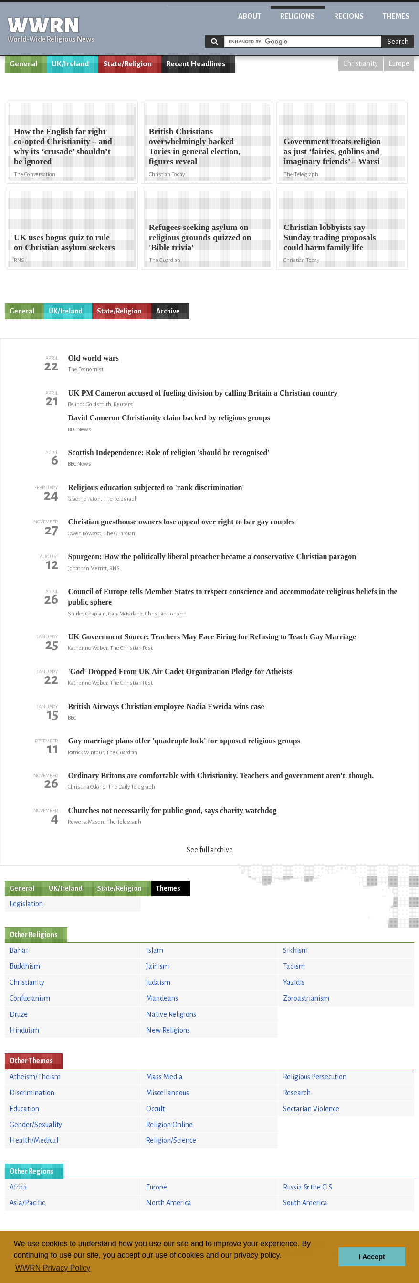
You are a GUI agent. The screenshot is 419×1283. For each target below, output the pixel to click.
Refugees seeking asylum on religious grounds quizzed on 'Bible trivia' (200, 237)
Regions (349, 16)
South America (305, 1203)
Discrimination (32, 1092)
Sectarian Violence (311, 1109)
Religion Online (169, 1124)
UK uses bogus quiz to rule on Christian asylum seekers (64, 242)
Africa (18, 1187)
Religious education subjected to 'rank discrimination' (156, 487)
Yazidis (293, 982)
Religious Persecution (314, 1077)
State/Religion (127, 64)
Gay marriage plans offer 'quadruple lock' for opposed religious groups (184, 741)
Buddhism (25, 966)
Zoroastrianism (306, 998)
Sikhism (295, 950)
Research (297, 1092)
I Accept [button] (371, 1257)
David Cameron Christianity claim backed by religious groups (169, 418)
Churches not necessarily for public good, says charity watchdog (172, 810)
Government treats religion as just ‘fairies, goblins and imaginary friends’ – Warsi (332, 151)
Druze (19, 1014)
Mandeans (162, 998)
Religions (297, 16)
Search (398, 41)
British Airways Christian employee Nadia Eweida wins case (166, 706)
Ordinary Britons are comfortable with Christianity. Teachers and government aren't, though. (221, 776)
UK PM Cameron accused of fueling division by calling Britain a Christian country (202, 393)
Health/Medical (34, 1140)
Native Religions (171, 1014)
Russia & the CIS (307, 1187)
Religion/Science (171, 1140)
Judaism (158, 982)
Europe (398, 63)
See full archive (210, 850)
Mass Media (164, 1077)
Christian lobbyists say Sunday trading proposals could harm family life (329, 237)
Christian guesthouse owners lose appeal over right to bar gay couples (181, 522)
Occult (155, 1109)
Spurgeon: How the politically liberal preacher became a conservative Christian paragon (212, 557)
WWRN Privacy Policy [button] (52, 1268)
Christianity (360, 63)
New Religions (168, 1030)
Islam (154, 950)
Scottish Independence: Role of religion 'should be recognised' (168, 453)
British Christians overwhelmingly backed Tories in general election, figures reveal (195, 146)
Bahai (19, 950)
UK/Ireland (70, 64)
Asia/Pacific (27, 1203)
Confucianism (30, 998)
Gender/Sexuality (36, 1124)
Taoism (294, 966)
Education (24, 1109)
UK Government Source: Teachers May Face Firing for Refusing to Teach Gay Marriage (212, 637)
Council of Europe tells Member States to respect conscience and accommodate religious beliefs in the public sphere (232, 596)
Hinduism (24, 1030)
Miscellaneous (167, 1092)
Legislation (26, 903)
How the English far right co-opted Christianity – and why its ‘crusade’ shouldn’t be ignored (63, 146)
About (249, 16)
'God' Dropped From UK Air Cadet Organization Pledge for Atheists (180, 672)
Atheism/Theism (35, 1077)
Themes (396, 16)
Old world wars (93, 358)
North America (168, 1203)
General (23, 64)
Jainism (157, 966)
